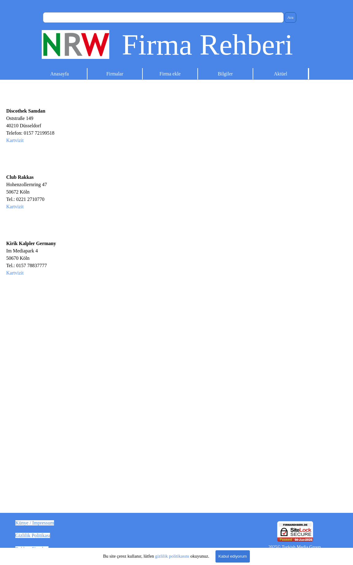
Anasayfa (59, 73)
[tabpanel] (88, 302)
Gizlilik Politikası (32, 535)
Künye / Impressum (34, 522)
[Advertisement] (265, 168)
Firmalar (114, 73)
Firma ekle (170, 73)
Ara (290, 17)
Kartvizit (15, 140)
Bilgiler (225, 73)
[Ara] (163, 17)
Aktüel (280, 73)
